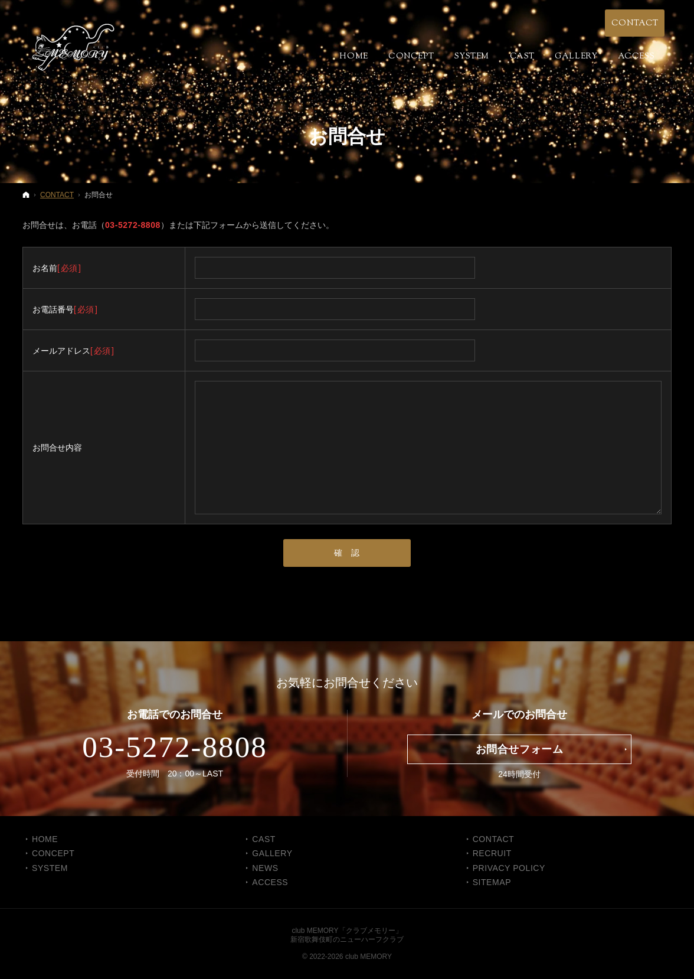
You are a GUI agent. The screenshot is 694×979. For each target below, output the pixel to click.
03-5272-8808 (133, 225)
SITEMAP (492, 882)
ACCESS (270, 882)
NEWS (265, 868)
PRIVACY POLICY (509, 868)
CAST (264, 839)
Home (45, 839)
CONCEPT (53, 853)
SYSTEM (50, 868)
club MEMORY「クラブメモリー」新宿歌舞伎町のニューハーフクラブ (347, 935)
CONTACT (494, 839)
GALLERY (272, 853)
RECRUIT (492, 853)
